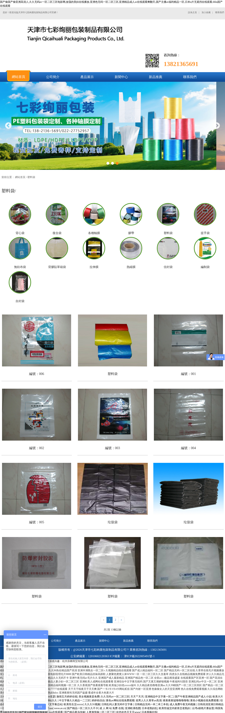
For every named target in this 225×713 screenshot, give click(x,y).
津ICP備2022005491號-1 (139, 656)
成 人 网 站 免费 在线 (111, 708)
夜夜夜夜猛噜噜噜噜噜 (176, 700)
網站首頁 (20, 177)
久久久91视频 (92, 704)
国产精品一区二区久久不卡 (82, 708)
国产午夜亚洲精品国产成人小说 (193, 696)
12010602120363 (98, 656)
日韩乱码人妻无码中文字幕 (117, 704)
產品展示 (80, 640)
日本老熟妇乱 (149, 708)
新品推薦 (128, 640)
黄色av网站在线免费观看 (120, 700)
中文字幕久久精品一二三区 (74, 700)
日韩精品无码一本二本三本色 (151, 704)
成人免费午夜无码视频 (183, 704)
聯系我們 (152, 640)
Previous (8, 126)
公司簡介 (56, 640)
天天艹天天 (137, 696)
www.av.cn (60, 708)
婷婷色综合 (98, 700)
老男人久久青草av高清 (148, 700)
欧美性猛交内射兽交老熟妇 (175, 708)
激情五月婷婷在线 (66, 696)
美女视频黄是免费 (89, 696)
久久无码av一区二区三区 (115, 696)
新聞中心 (104, 640)
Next (216, 126)
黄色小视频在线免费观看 (204, 700)
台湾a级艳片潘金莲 (203, 708)
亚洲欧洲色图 (133, 708)
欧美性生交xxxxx (73, 704)
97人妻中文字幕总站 (50, 704)
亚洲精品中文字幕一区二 (159, 696)
